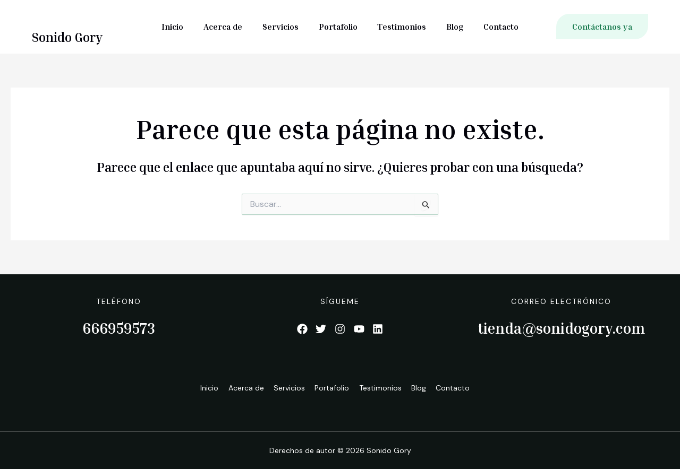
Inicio (182, 26)
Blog (448, 26)
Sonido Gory (67, 37)
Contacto (491, 26)
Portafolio (338, 26)
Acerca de (229, 26)
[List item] (301, 329)
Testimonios (399, 26)
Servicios (284, 26)
